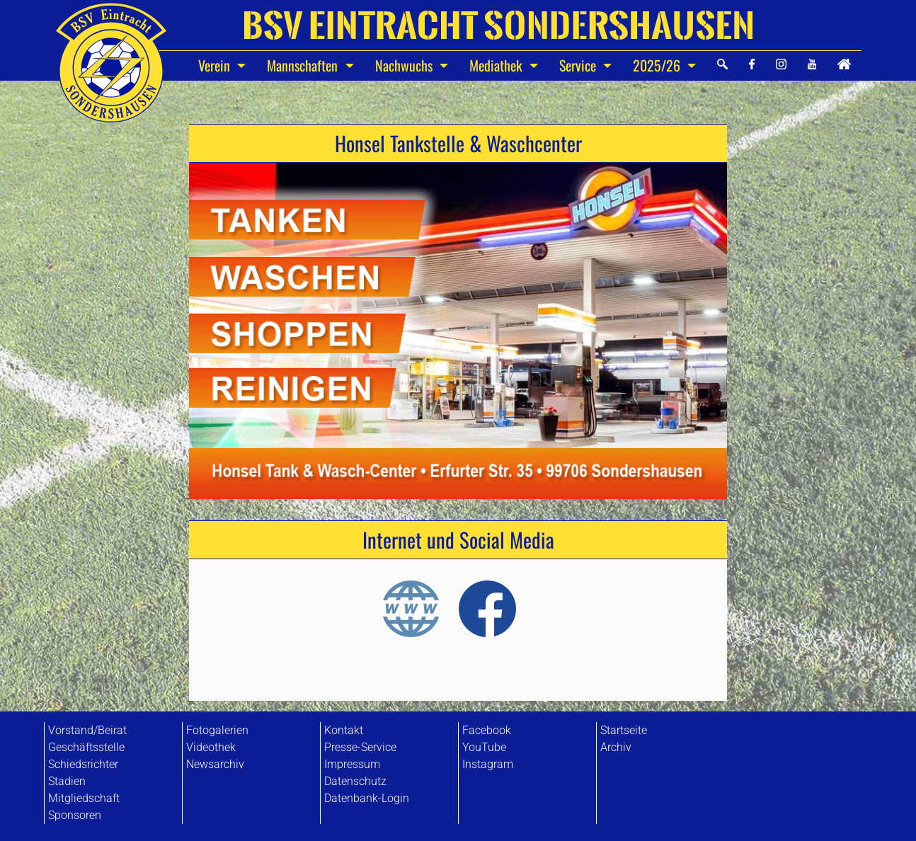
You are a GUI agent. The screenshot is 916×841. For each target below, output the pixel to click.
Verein (216, 65)
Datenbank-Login (366, 798)
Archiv (615, 747)
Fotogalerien (217, 730)
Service (579, 65)
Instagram (487, 764)
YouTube (484, 747)
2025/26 (658, 65)
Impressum (352, 764)
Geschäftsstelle (86, 747)
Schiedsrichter (83, 764)
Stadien (67, 781)
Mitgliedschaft (84, 798)
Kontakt (343, 730)
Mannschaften (304, 65)
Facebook (486, 730)
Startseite (623, 730)
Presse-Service (360, 747)
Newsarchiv (215, 764)
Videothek (211, 747)
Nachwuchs (405, 65)
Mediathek (497, 65)
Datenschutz (355, 781)
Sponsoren (74, 815)
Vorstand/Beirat (87, 730)
